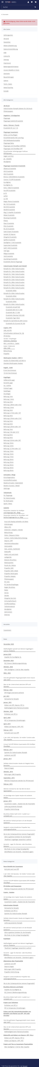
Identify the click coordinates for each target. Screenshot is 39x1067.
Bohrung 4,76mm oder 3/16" (13, 418)
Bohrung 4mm (8, 416)
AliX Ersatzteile (8, 171)
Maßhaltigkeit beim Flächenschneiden (16, 708)
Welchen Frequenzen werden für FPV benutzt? (19, 780)
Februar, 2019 (8, 730)
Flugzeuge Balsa (9, 143)
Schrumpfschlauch (10, 601)
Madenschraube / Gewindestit (13, 483)
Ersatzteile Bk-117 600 (13, 312)
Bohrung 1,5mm (9, 399)
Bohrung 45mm (8, 470)
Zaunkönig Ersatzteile (10, 259)
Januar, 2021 (8, 702)
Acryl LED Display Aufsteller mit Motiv (16, 521)
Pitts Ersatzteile (8, 226)
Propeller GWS (8, 568)
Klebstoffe (7, 552)
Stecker (6, 595)
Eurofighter (7, 182)
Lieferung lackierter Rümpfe (13, 806)
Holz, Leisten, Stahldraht (12, 549)
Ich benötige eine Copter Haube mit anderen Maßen (18, 796)
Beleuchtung (8, 351)
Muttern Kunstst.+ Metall (12, 486)
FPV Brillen (7, 336)
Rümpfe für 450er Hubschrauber (14, 293)
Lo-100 (6, 199)
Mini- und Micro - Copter (11, 343)
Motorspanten (8, 562)
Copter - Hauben (9, 892)
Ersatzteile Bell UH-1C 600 (14, 310)
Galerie (6, 80)
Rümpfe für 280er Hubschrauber (14, 282)
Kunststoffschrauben (10, 480)
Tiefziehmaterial (9, 606)
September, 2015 (9, 778)
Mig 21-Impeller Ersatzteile (12, 212)
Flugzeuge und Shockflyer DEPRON (15, 146)
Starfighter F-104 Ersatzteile (12, 242)
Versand (6, 38)
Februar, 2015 (8, 784)
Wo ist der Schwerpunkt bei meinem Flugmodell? (19, 834)
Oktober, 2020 (8, 711)
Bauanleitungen (9, 77)
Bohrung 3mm (8, 410)
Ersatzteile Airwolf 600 (13, 307)
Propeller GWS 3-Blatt (11, 571)
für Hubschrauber (9, 498)
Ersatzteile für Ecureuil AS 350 (15, 323)
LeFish (6, 196)
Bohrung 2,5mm (9, 407)
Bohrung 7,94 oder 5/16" (11, 432)
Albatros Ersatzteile (10, 168)
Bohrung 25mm (8, 462)
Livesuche (7, 56)
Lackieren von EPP (10, 755)
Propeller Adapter (10, 576)
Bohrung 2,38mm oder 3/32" (13, 405)
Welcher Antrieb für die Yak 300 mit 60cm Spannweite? (17, 790)
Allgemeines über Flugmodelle (13, 961)
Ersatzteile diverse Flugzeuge (13, 262)
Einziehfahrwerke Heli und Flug (14, 138)
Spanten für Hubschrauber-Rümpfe (15, 752)
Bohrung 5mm (8, 421)
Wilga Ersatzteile (9, 253)
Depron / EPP (8, 541)
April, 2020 (7, 717)
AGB (5, 52)
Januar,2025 (7, 654)
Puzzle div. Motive (10, 565)
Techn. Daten (8, 84)
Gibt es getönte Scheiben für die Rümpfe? (17, 837)
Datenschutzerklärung (11, 49)
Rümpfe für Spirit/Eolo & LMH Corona (15, 321)
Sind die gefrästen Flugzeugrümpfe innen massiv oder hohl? (19, 679)
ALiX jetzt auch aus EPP (11, 733)
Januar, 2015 (8, 801)
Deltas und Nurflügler (10, 135)
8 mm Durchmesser (10, 370)
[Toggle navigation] (2, 1)
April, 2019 (7, 724)
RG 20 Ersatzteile (9, 229)
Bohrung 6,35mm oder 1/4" (12, 426)
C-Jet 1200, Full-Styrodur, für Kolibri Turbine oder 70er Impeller (19, 738)
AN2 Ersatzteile (8, 174)
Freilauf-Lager (8, 388)
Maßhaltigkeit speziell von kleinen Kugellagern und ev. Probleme (18, 650)
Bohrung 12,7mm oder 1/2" (12, 448)
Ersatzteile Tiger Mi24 (13, 318)
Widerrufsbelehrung (10, 45)
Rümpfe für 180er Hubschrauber (14, 277)
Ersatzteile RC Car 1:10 (11, 128)
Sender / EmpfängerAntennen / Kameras (10, 340)
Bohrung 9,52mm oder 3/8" (12, 440)
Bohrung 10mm (8, 443)
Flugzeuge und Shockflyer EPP (13, 149)
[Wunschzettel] (32, 2)
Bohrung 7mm (8, 429)
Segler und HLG (8, 156)
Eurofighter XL (8, 185)
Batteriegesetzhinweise (11, 66)
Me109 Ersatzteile (9, 207)
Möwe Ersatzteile (9, 215)
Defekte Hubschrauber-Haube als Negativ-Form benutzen (19, 764)
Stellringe (7, 488)
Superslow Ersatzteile (10, 245)
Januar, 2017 (8, 759)
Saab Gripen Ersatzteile (11, 231)
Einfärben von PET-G (10, 714)
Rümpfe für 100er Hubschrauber (14, 269)
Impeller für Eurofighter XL (12, 657)
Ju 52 (5, 193)
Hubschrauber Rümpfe (11, 905)
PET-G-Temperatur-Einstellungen (14, 720)
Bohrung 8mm (8, 435)
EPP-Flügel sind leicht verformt (14, 693)
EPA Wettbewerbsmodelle (12, 140)
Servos (6, 593)
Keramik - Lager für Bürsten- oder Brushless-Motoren (18, 845)
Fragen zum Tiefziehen (11, 1002)
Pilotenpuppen (8, 111)
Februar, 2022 (8, 690)
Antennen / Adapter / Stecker (13, 530)
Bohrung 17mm (8, 457)
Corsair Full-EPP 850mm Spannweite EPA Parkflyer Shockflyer (19, 745)
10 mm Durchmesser (10, 373)
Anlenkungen (8, 524)
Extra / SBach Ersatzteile (11, 188)
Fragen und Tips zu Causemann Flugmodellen (18, 1044)
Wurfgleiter (7, 161)
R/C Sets (7, 582)
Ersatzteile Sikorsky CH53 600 (15, 315)
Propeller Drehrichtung (11, 809)
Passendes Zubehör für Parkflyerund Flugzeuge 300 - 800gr (14, 511)
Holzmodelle (8, 546)
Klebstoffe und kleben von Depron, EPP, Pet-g (18, 1035)
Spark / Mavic (8, 503)
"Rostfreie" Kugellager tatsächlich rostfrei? (17, 839)
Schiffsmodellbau (9, 604)
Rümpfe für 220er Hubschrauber (14, 280)
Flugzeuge (7, 118)
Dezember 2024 (9, 660)
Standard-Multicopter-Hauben (13, 363)
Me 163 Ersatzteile (9, 204)
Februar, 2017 (8, 750)
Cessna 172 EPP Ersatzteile (12, 179)
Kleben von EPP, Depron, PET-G (14, 705)
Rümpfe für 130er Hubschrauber (14, 271)
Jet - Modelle (8, 159)
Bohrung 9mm (8, 437)
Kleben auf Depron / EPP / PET (13, 726)
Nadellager (7, 391)
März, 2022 (7, 673)
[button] (28, 2)
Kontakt (6, 91)
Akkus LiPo (7, 527)
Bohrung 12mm (8, 446)
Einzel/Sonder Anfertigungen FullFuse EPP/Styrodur (16, 152)
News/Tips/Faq (8, 87)
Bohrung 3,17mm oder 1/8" (12, 413)
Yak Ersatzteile (8, 256)
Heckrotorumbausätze (11, 543)
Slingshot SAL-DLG (10, 598)
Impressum (7, 63)
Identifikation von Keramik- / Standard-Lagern (18, 852)
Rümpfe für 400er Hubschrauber (14, 288)
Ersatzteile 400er (11, 290)
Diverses (7, 615)
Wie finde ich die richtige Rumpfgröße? (16, 849)
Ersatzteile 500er (11, 301)
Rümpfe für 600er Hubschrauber (14, 304)
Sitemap (6, 59)
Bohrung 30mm (8, 465)
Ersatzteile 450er (11, 296)
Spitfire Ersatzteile (9, 240)
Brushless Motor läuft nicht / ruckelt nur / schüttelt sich (17, 815)
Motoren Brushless (10, 560)
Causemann (7, 630)
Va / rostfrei (7, 385)
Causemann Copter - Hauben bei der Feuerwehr (19, 804)
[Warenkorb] (35, 2)
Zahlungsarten (8, 35)
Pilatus (6, 220)
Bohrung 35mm (8, 468)
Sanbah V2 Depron (9, 234)
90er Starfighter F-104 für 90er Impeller (16, 669)
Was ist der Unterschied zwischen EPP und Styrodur (17, 685)
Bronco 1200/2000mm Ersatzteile (14, 177)
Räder (6, 590)
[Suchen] (17, 7)
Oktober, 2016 (8, 772)
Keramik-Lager (8, 383)
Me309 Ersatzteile (9, 210)
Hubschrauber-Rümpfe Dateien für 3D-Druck (18, 108)
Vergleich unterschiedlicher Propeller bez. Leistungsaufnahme (17, 828)
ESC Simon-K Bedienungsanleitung (15, 663)
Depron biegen (9, 768)
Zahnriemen (8, 612)
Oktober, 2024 (8, 667)
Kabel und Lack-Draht (11, 554)
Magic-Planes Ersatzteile (11, 201)
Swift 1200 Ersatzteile (10, 248)
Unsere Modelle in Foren (11, 70)
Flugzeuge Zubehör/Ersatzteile (13, 121)
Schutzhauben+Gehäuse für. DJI (14, 333)
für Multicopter (8, 501)
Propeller (6, 353)
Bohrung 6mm (8, 424)
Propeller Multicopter (11, 573)
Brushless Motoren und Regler (13, 987)
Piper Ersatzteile (9, 223)
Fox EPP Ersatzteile (9, 190)
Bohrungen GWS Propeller (12, 774)
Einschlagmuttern (9, 477)
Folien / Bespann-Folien (11, 535)
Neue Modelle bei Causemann (13, 866)
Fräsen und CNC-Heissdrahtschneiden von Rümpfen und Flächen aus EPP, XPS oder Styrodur (17, 1013)
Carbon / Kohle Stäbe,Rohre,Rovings (15, 538)
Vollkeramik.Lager (9, 380)
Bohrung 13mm (8, 451)
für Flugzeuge (8, 495)
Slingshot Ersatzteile (10, 237)
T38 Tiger (6, 251)
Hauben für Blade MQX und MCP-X (15, 360)
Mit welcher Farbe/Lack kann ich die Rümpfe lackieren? (18, 822)
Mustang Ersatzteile (10, 218)
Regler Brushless (9, 587)
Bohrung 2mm (8, 402)
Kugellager (7, 938)
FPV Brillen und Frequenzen (12, 886)
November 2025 (9, 644)
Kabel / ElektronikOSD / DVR (9, 347)
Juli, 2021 (6, 696)
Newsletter (7, 42)
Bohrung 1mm (8, 396)
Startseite (7, 73)
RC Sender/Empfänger (11, 584)
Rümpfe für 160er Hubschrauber (14, 274)
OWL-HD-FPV (8, 330)
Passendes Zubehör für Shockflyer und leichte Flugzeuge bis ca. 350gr (16, 516)
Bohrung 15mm (8, 454)
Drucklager (7, 394)
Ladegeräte (7, 557)
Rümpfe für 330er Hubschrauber (14, 285)
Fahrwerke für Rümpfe (11, 699)
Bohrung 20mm (8, 459)
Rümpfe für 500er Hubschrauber (14, 299)
